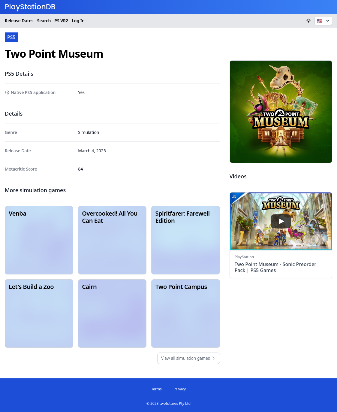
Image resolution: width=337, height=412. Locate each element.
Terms (156, 389)
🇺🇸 (324, 21)
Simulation (88, 132)
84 (80, 169)
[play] (281, 221)
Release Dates (19, 20)
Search (44, 20)
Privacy (180, 389)
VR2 (61, 21)
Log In (78, 20)
